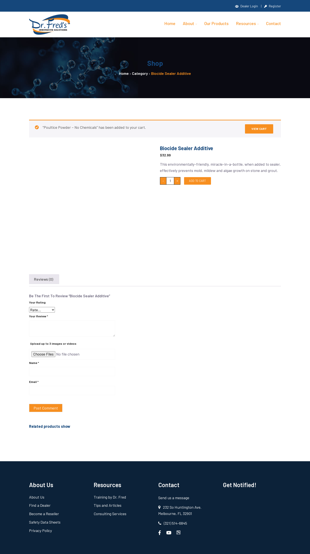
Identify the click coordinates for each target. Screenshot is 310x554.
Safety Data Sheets (44, 522)
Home (169, 23)
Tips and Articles (107, 505)
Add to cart (197, 181)
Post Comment (46, 408)
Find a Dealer (40, 505)
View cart (259, 129)
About (188, 23)
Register (272, 6)
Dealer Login (246, 6)
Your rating (37, 302)
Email (34, 382)
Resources (246, 23)
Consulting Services (110, 513)
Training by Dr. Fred (110, 497)
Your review (38, 316)
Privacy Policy (40, 530)
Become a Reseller (44, 513)
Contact (273, 23)
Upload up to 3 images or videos (53, 343)
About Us (36, 497)
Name (34, 363)
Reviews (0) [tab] (43, 279)
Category (140, 73)
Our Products (216, 23)
